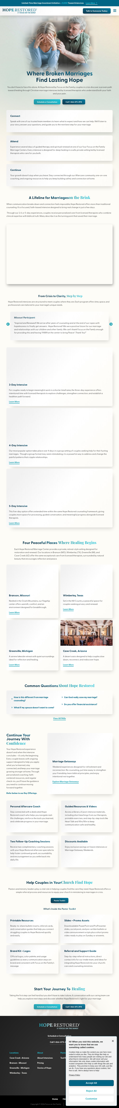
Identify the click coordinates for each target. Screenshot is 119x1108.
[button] (8, 324)
